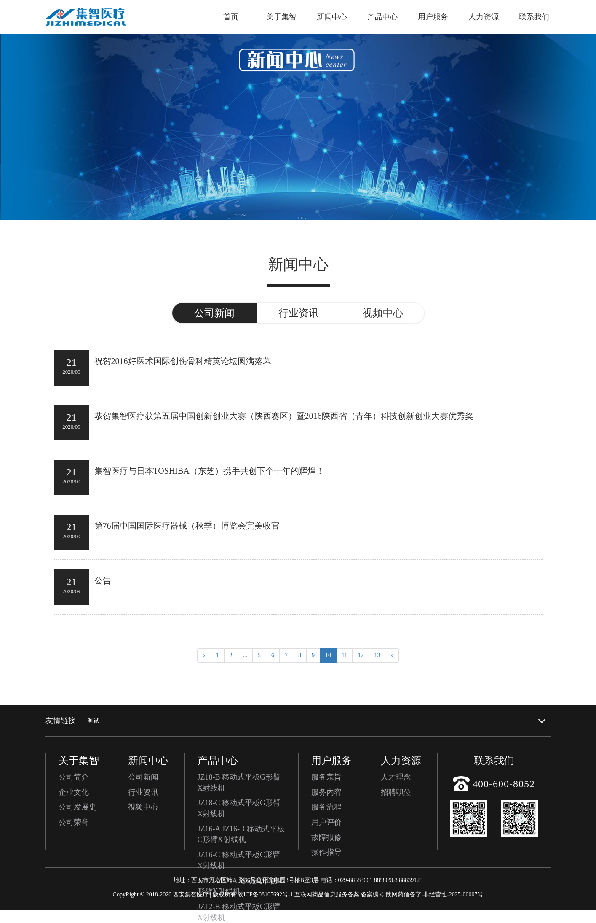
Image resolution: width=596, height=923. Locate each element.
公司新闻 (143, 777)
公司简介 (74, 777)
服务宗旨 (326, 777)
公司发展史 (77, 807)
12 (360, 655)
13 (377, 655)
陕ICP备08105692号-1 (265, 894)
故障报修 (326, 837)
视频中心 (143, 807)
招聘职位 (396, 792)
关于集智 (281, 17)
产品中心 (382, 17)
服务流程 (326, 807)
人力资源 (483, 17)
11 (344, 655)
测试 (93, 721)
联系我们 (534, 17)
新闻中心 (332, 17)
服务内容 (326, 792)
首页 (230, 17)
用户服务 (433, 17)
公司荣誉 (74, 822)
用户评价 (326, 822)
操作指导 (326, 852)
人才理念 (396, 777)
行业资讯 (143, 792)
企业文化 (74, 792)
